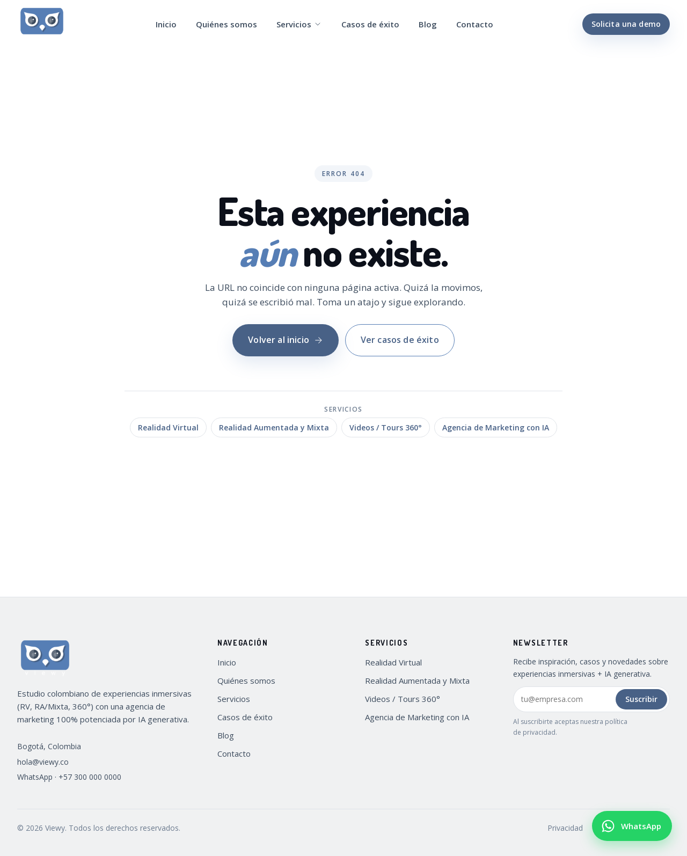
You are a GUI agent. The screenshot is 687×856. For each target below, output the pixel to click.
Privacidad (565, 828)
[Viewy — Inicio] (42, 24)
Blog (428, 24)
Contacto (474, 24)
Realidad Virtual (168, 427)
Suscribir (641, 699)
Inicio (166, 24)
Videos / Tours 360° (385, 427)
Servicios (299, 24)
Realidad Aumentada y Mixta (274, 427)
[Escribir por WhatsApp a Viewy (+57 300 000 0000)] (632, 826)
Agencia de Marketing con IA (495, 427)
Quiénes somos (226, 24)
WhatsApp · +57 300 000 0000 (69, 777)
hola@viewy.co (43, 762)
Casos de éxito (370, 24)
